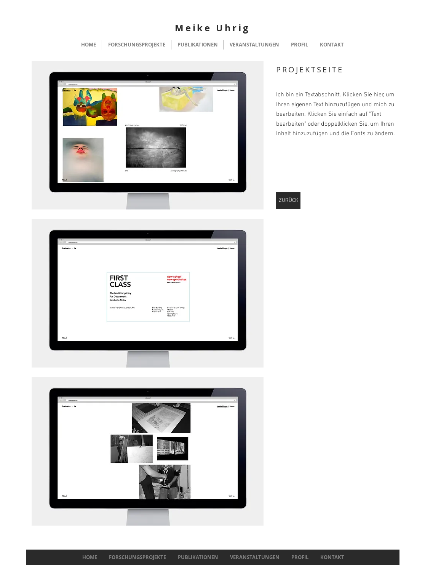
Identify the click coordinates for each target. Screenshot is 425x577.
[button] (148, 135)
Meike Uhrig (212, 27)
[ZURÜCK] (288, 200)
